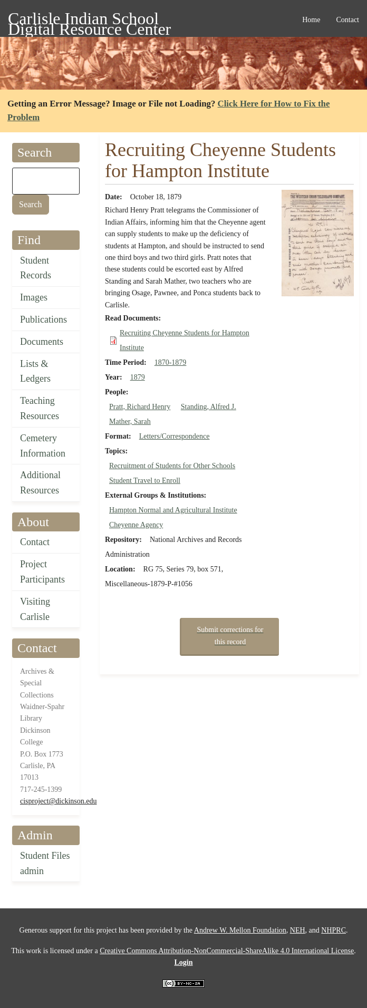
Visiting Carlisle (35, 609)
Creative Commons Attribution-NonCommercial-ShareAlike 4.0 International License (227, 951)
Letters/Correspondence (174, 436)
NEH (297, 930)
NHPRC (333, 930)
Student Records (35, 268)
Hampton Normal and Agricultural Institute (173, 510)
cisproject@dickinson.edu (58, 801)
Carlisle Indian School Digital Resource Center (89, 20)
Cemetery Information (42, 446)
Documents (41, 341)
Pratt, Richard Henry (139, 407)
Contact (35, 542)
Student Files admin (45, 863)
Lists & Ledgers (35, 371)
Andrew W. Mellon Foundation (240, 930)
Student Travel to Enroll (144, 480)
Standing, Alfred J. (208, 407)
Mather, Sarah (130, 421)
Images (33, 297)
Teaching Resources (39, 408)
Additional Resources (40, 483)
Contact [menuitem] (347, 20)
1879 (137, 377)
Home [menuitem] (311, 20)
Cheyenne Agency (136, 525)
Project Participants (42, 572)
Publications (43, 319)
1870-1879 (170, 362)
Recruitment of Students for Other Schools (172, 466)
